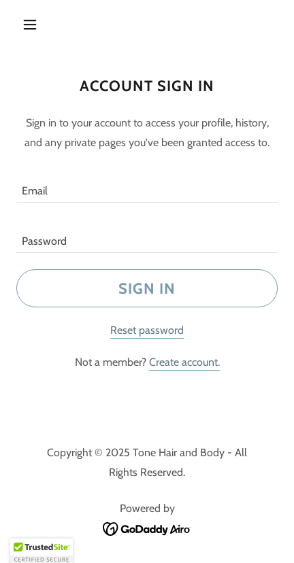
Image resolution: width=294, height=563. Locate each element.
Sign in (147, 288)
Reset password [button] (147, 330)
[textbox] (147, 186)
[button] (36, 24)
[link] (147, 528)
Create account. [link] (184, 362)
